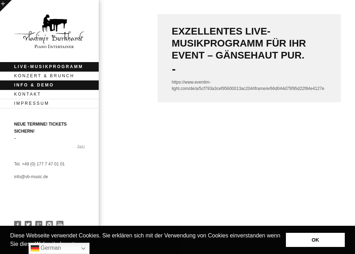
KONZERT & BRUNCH (44, 75)
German (46, 248)
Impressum (31, 103)
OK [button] (315, 240)
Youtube (59, 224)
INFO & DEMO (34, 85)
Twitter (28, 224)
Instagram (49, 224)
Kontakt (27, 94)
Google (38, 224)
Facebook (17, 224)
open (6, 6)
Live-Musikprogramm (48, 66)
